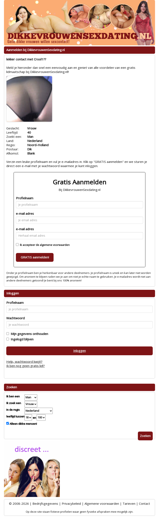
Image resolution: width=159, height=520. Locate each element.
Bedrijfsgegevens (45, 503)
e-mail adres (25, 213)
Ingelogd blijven (21, 339)
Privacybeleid (71, 503)
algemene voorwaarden (55, 245)
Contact (144, 503)
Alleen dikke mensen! (23, 423)
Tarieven (129, 503)
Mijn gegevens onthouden (28, 334)
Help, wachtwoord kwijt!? (24, 361)
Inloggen (79, 351)
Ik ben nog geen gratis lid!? (25, 366)
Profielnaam (24, 198)
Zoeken (145, 436)
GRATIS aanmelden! (35, 257)
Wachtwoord (15, 318)
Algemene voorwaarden (102, 503)
